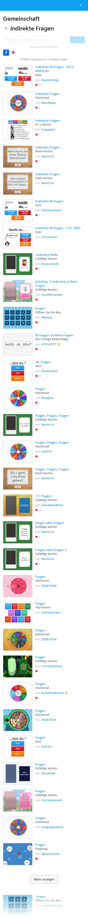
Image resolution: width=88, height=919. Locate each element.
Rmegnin (47, 398)
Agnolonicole (50, 854)
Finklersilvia (49, 371)
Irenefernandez (51, 295)
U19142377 (48, 344)
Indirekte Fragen (32, 28)
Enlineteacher (50, 612)
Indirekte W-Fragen (49, 201)
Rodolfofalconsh (52, 693)
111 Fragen (43, 496)
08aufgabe (48, 103)
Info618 (46, 451)
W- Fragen (43, 362)
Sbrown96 (48, 773)
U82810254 (48, 586)
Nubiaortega (50, 80)
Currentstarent (51, 666)
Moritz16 (47, 156)
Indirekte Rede (46, 255)
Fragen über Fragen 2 (51, 550)
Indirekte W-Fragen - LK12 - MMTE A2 (55, 69)
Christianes (49, 237)
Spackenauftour (52, 505)
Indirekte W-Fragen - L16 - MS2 (57, 228)
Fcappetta (48, 129)
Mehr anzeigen (44, 879)
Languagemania (52, 827)
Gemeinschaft (21, 18)
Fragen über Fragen (49, 523)
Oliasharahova (51, 210)
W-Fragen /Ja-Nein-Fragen (54, 335)
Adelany (47, 317)
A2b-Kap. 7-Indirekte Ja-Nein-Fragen (56, 283)
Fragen (40, 308)
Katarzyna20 (50, 264)
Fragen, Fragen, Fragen (52, 415)
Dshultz (46, 746)
